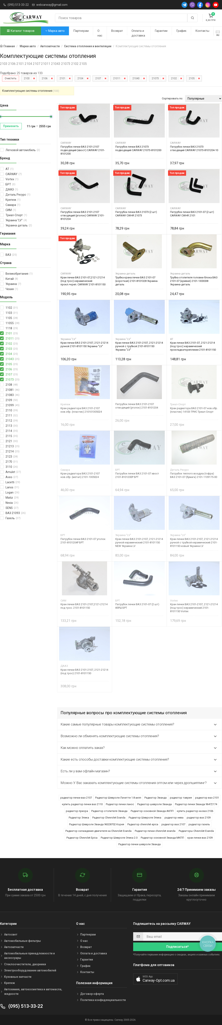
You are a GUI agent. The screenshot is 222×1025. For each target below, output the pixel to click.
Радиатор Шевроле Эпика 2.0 (119, 837)
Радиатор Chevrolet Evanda (108, 817)
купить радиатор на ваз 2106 (195, 811)
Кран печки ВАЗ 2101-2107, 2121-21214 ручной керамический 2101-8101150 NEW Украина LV (139, 542)
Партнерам (81, 31)
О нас (99, 33)
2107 (98, 78)
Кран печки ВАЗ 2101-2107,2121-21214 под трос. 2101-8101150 (84, 606)
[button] (155, 978)
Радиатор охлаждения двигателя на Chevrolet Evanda (98, 830)
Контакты (202, 31)
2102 (174, 78)
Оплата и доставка (138, 33)
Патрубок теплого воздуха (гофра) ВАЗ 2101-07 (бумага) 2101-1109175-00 (193, 475)
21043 (136, 78)
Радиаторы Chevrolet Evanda (196, 830)
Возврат (117, 31)
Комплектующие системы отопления (30, 90)
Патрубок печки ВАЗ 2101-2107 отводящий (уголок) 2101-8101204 (136, 406)
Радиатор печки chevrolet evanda (155, 830)
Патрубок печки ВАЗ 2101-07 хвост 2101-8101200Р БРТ (137, 475)
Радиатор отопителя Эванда (109, 811)
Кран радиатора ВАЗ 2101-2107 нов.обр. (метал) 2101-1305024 (80, 475)
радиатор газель (199, 824)
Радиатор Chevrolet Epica (81, 837)
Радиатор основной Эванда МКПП (162, 837)
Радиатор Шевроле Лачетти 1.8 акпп (118, 797)
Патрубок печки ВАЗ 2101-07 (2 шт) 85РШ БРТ (137, 606)
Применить (11, 126)
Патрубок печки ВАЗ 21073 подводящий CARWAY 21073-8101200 (138, 148)
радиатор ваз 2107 (173, 824)
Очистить (10, 78)
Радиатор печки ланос (120, 804)
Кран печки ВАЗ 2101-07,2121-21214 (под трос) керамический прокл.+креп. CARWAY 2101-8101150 (83, 281)
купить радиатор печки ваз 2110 (82, 804)
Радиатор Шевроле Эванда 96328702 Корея (96, 824)
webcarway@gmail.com (52, 4)
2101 (62, 78)
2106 (44, 78)
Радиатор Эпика (79, 817)
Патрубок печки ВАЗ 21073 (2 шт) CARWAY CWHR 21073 (136, 213)
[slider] (51, 117)
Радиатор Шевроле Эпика (145, 817)
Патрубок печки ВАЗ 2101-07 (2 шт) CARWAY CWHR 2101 (192, 213)
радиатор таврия (181, 797)
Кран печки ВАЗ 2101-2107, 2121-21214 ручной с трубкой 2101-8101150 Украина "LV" (139, 346)
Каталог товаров (20, 31)
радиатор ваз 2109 (199, 817)
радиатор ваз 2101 (207, 797)
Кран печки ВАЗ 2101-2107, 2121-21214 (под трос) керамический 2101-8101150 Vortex (194, 608)
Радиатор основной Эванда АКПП (152, 811)
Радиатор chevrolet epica (142, 824)
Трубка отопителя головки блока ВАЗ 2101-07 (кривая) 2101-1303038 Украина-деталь (193, 281)
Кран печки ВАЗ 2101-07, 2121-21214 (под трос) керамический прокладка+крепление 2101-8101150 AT (193, 346)
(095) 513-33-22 (18, 4)
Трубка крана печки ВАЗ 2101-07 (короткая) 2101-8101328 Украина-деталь (136, 281)
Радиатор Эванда (155, 797)
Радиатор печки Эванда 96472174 (196, 804)
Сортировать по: (172, 98)
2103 (27, 78)
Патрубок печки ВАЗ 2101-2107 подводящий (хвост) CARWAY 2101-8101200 (83, 150)
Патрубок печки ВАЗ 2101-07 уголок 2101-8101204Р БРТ (83, 540)
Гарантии (161, 31)
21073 (155, 78)
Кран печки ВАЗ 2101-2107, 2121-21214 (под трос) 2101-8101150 (84, 671)
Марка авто (55, 31)
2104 (80, 78)
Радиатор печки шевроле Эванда (139, 844)
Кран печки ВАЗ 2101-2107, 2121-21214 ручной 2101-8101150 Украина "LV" (84, 344)
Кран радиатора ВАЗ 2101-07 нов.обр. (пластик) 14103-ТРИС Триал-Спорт (194, 410)
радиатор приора (77, 811)
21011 (116, 78)
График (181, 31)
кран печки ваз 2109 (200, 837)
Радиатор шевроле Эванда (154, 804)
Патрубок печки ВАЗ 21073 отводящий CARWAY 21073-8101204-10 (194, 148)
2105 (192, 78)
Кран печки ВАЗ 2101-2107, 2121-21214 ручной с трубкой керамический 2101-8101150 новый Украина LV (194, 542)
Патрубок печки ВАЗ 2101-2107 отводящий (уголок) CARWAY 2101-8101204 (82, 215)
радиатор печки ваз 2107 (76, 797)
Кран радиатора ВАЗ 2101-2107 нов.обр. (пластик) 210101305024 (81, 410)
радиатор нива (174, 817)
